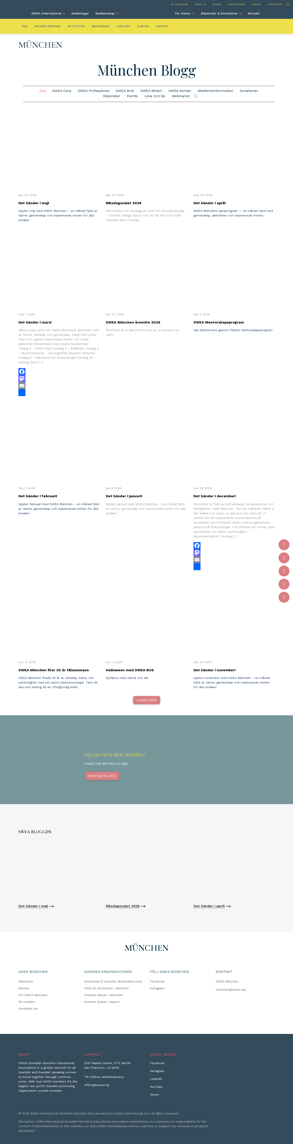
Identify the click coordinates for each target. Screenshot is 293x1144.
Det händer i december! (215, 496)
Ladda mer (147, 700)
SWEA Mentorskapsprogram (219, 322)
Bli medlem (26, 1001)
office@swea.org (96, 1085)
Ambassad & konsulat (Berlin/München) (113, 981)
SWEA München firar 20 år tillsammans (53, 670)
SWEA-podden (236, 4)
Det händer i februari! (37, 496)
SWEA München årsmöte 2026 (133, 322)
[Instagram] (157, 1073)
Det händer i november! (215, 670)
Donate (256, 4)
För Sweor (183, 13)
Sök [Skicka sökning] (287, 4)
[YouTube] (156, 1088)
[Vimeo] (154, 1096)
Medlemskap (105, 13)
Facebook (157, 981)
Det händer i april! (210, 203)
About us (200, 4)
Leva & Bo (123, 26)
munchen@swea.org (230, 989)
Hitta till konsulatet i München (106, 988)
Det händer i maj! (33, 203)
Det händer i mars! (35, 322)
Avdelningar (80, 13)
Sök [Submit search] (195, 96)
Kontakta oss (102, 776)
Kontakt (254, 13)
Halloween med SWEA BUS (130, 670)
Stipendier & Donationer (219, 13)
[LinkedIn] (156, 1080)
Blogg (217, 4)
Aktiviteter (275, 4)
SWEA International (46, 13)
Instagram (157, 988)
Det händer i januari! (124, 496)
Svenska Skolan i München (103, 995)
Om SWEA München (47, 26)
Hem (24, 26)
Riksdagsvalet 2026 (123, 203)
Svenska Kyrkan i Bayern (102, 1001)
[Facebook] (157, 1065)
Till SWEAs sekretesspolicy (104, 1077)
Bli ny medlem (179, 4)
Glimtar (143, 26)
